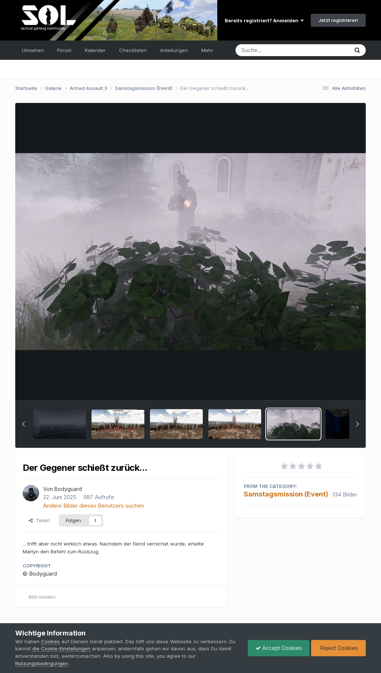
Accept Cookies (279, 648)
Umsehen (33, 50)
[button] (23, 424)
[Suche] (277, 50)
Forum (64, 50)
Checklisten (133, 50)
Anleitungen (174, 50)
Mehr (207, 50)
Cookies (50, 641)
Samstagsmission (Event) (286, 494)
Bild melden (42, 597)
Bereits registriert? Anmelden (264, 20)
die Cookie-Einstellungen (61, 648)
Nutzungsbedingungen (41, 663)
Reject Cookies (338, 648)
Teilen (39, 520)
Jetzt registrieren (338, 20)
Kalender (95, 50)
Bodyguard (68, 489)
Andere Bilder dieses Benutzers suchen (93, 505)
